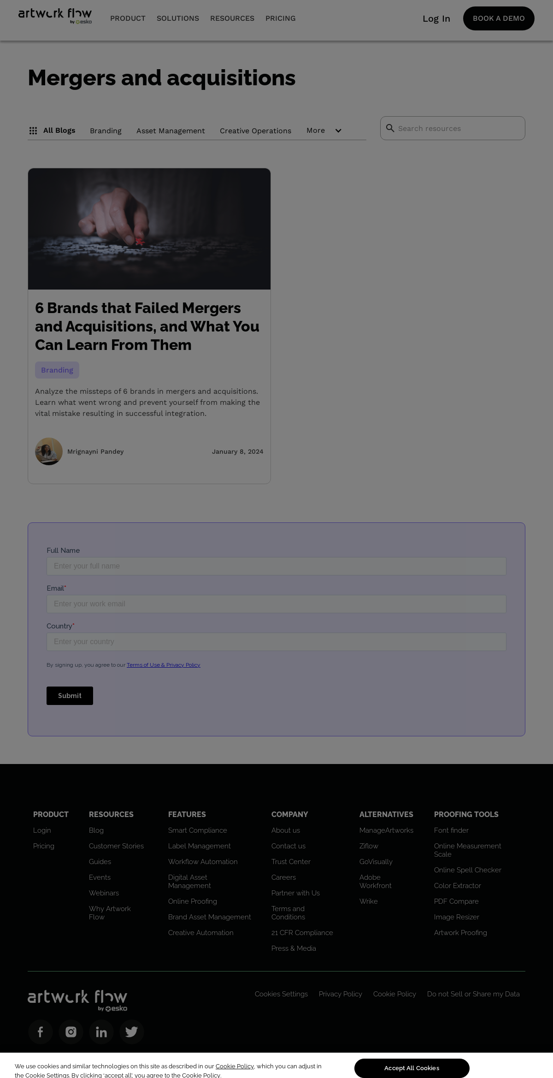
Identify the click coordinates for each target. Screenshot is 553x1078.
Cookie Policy (235, 1074)
